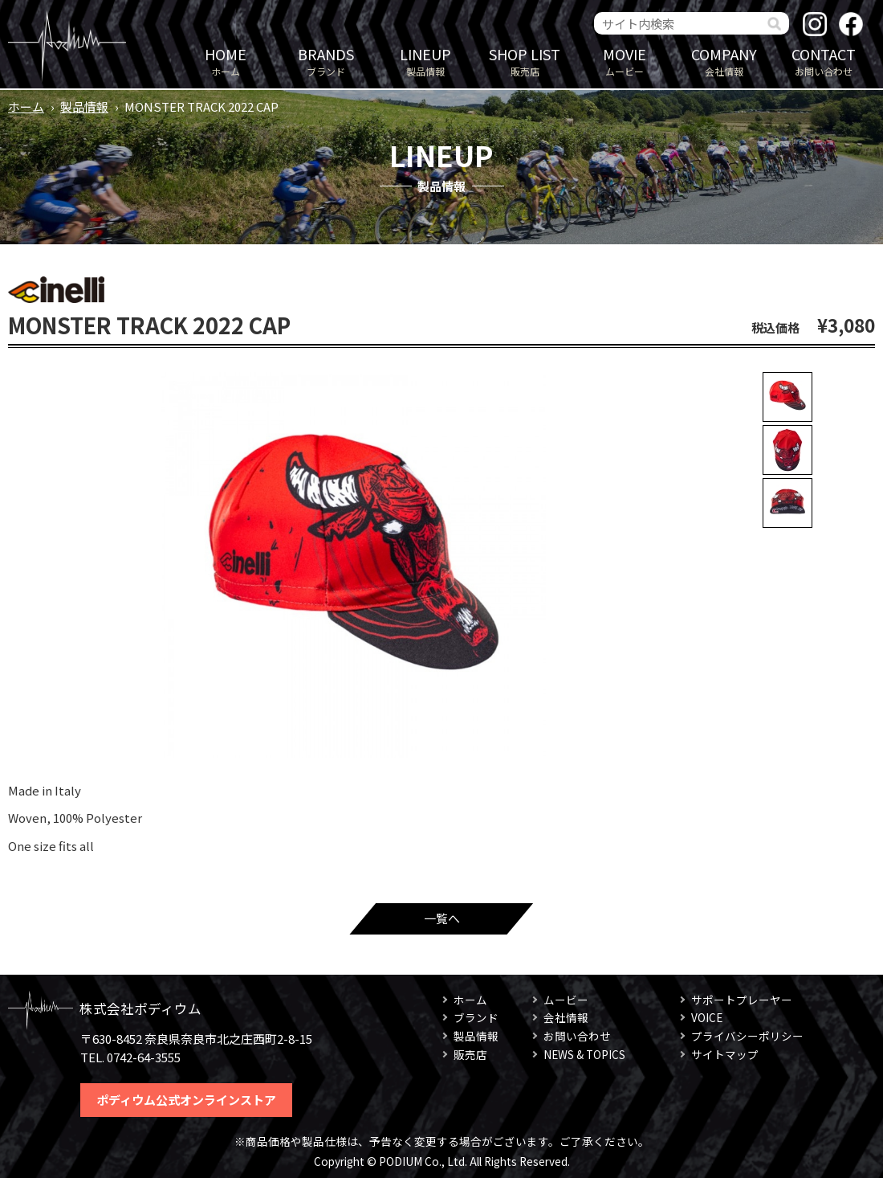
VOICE (706, 1017)
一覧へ (442, 918)
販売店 (525, 60)
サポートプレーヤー (741, 1000)
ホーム (225, 60)
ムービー (624, 60)
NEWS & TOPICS (584, 1054)
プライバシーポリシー (747, 1036)
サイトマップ (725, 1054)
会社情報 (724, 60)
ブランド (326, 60)
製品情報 (425, 60)
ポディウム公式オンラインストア (186, 1099)
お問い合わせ (823, 60)
